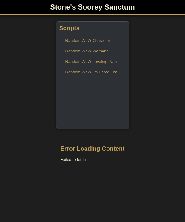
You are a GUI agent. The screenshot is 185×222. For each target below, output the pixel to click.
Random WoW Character (87, 40)
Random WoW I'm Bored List (91, 72)
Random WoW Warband (87, 51)
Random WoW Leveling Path (91, 61)
